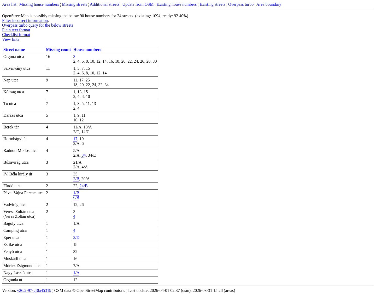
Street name (14, 49)
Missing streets (74, 4)
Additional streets (104, 4)
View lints (10, 39)
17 (75, 139)
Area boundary (268, 4)
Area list (9, 4)
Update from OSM (138, 4)
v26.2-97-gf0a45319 (34, 290)
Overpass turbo (241, 4)
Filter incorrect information (25, 20)
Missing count (58, 49)
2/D (76, 237)
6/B (76, 197)
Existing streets (212, 4)
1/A (76, 272)
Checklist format (16, 34)
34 (83, 155)
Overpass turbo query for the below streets (37, 25)
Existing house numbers (177, 4)
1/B (76, 193)
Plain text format (16, 30)
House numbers (87, 49)
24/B (83, 186)
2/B (76, 178)
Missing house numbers (39, 4)
